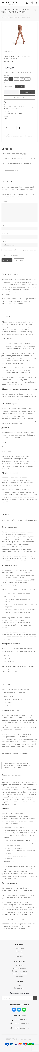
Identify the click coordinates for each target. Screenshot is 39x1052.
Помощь (19, 965)
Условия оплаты (19, 968)
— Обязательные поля (10, 255)
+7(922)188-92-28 (21, 1019)
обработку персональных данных (25, 250)
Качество (19, 977)
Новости (19, 951)
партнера (32, 874)
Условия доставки (19, 971)
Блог (19, 985)
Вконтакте (14, 1010)
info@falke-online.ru (21, 1023)
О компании (19, 948)
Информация (19, 962)
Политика (19, 957)
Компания (19, 945)
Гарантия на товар (19, 974)
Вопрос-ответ (19, 988)
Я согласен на (20, 250)
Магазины (19, 954)
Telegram (19, 1010)
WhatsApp (24, 1010)
